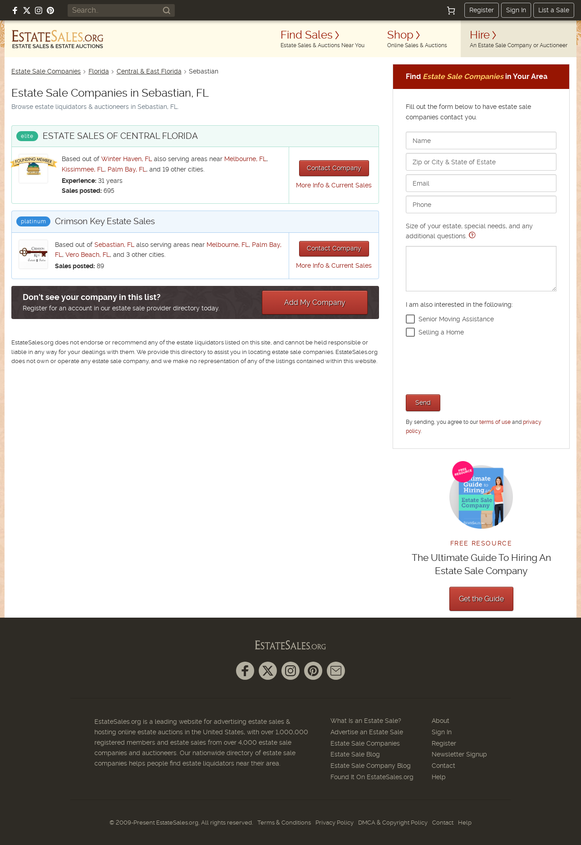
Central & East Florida (149, 71)
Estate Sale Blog (355, 754)
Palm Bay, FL (127, 169)
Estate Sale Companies (46, 71)
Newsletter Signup (459, 754)
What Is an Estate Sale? (365, 720)
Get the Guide (481, 598)
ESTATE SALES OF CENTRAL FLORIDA (120, 136)
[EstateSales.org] (57, 39)
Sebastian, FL (114, 244)
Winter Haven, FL (126, 158)
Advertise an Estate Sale (366, 732)
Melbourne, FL (245, 158)
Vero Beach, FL (87, 254)
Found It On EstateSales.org (372, 777)
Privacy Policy (334, 822)
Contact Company (334, 168)
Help (439, 777)
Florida (99, 71)
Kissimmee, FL (83, 169)
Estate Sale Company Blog (370, 765)
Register (481, 10)
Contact (443, 765)
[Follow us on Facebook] (15, 10)
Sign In (516, 10)
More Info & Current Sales (334, 185)
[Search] (166, 10)
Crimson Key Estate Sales (105, 221)
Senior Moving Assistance (456, 319)
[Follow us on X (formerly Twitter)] (26, 10)
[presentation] (475, 364)
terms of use (495, 422)
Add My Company (314, 302)
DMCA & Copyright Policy (393, 822)
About (440, 720)
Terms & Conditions (284, 822)
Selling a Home (441, 332)
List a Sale (553, 10)
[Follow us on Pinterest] (50, 10)
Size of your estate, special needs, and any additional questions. (481, 256)
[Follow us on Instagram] (38, 10)
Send (423, 402)
